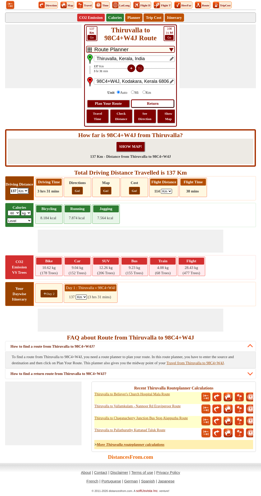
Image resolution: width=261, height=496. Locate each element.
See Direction (144, 116)
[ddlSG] (19, 220)
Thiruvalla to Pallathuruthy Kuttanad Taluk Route (129, 430)
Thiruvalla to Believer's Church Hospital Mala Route (132, 394)
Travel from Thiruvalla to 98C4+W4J (195, 363)
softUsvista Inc (147, 491)
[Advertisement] (43, 56)
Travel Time (97, 116)
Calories (115, 18)
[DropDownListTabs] (130, 49)
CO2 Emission (91, 18)
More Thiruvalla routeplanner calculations (130, 444)
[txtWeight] (14, 213)
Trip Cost (153, 18)
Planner (133, 18)
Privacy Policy (168, 472)
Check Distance (121, 116)
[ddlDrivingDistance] (22, 190)
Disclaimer (119, 472)
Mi (136, 93)
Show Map (168, 116)
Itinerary (174, 18)
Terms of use (142, 472)
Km (148, 93)
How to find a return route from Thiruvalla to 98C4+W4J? (58, 374)
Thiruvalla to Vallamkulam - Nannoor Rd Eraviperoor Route (137, 406)
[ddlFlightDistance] (166, 191)
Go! (77, 191)
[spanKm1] (81, 297)
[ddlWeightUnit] (26, 213)
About (86, 472)
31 (169, 33)
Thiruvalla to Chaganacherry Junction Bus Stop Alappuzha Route (141, 418)
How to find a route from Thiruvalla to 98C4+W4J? (52, 346)
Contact (100, 472)
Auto (123, 93)
